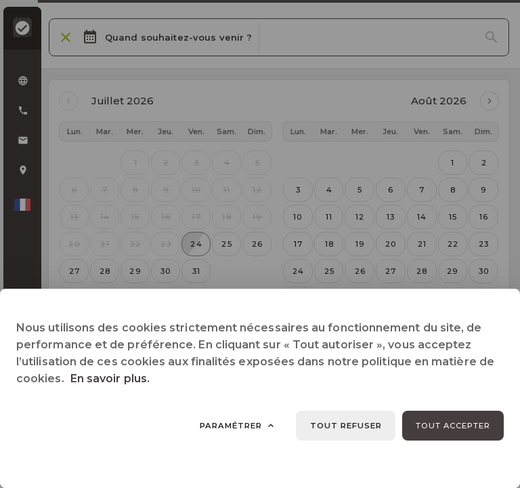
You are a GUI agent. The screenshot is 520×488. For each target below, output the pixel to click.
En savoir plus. (110, 378)
